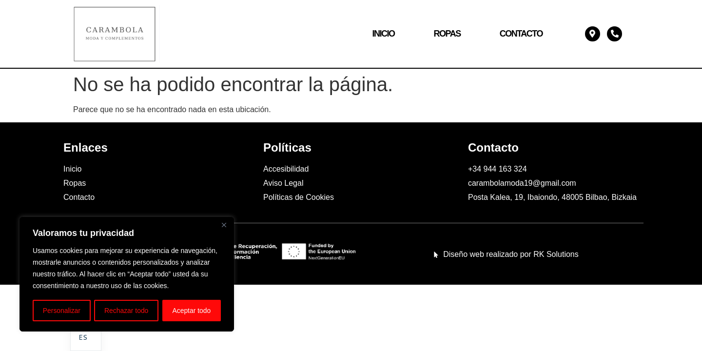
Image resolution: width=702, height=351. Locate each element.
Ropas (446, 34)
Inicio (383, 34)
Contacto (521, 34)
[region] (127, 274)
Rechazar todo (126, 310)
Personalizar (61, 310)
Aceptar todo (191, 310)
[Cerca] (224, 226)
